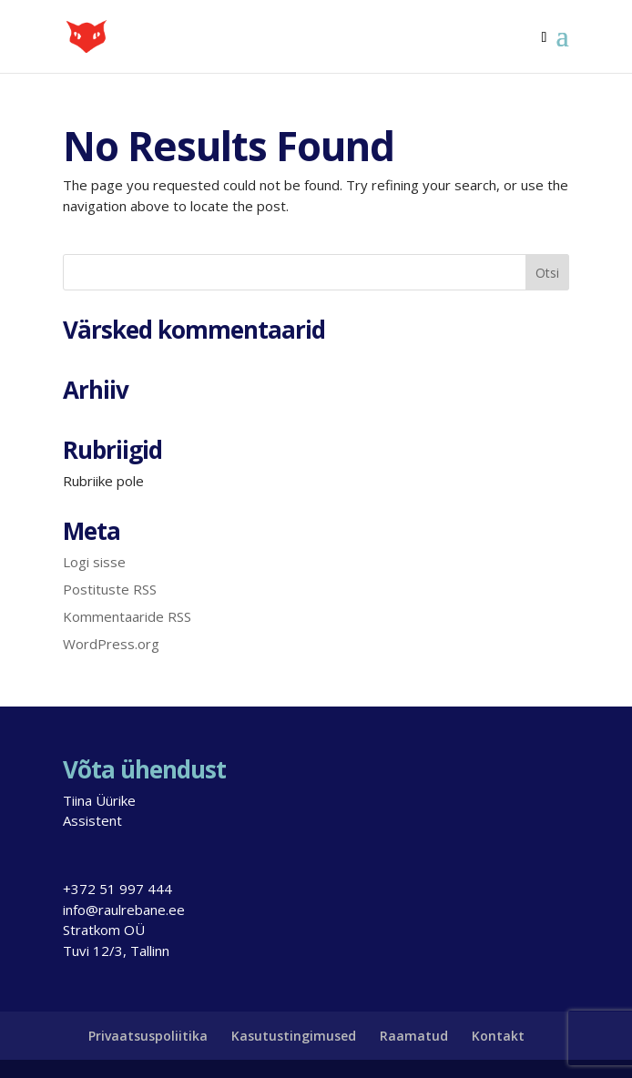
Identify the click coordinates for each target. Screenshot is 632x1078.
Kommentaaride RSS (127, 616)
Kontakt (498, 1035)
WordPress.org (111, 644)
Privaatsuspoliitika (148, 1035)
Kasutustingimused (293, 1035)
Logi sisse (94, 562)
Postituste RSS (110, 589)
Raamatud (414, 1035)
